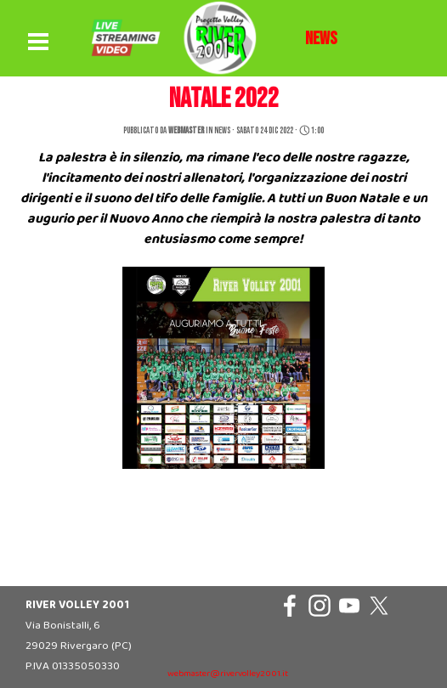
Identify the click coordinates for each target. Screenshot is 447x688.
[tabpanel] (321, 39)
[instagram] (319, 605)
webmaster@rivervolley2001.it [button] (227, 674)
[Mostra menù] (38, 42)
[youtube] (349, 605)
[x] (379, 605)
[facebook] (290, 605)
